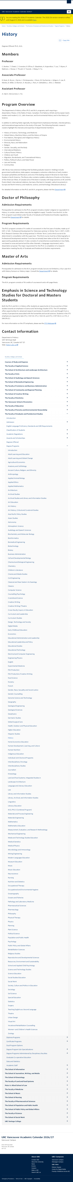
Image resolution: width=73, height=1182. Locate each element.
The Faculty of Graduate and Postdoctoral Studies (39, 26)
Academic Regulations (14, 434)
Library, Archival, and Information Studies (23, 798)
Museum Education (15, 862)
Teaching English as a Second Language (22, 1009)
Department (59, 190)
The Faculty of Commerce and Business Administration (26, 386)
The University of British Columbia (26, 4)
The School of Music (12, 1093)
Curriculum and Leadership (18, 614)
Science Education (14, 973)
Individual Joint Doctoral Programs (20, 758)
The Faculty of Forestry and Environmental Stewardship (26, 410)
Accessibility (37, 1178)
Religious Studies (14, 954)
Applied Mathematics (16, 486)
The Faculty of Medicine (14, 1089)
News (33, 1164)
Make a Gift (35, 1170)
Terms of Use (19, 1178)
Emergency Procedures (8, 1178)
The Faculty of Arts (12, 374)
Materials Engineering (16, 818)
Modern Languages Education (19, 858)
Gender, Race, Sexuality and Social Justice (23, 690)
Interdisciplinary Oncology (17, 762)
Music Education (14, 870)
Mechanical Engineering (16, 834)
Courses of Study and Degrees (16, 362)
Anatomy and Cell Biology (17, 466)
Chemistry (11, 566)
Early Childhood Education (17, 630)
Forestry (11, 682)
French (10, 686)
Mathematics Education (16, 826)
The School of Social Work (15, 1117)
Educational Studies (15, 646)
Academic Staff (12, 1065)
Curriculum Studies (15, 618)
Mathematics (13, 822)
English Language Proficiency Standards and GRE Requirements (29, 426)
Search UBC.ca (36, 1172)
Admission (10, 422)
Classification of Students (15, 430)
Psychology (12, 942)
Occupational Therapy (16, 886)
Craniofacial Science (15, 598)
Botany (10, 550)
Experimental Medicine (16, 666)
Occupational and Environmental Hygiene (23, 890)
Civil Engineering (14, 578)
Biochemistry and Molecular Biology (21, 534)
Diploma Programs (13, 1037)
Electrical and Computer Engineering (21, 654)
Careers (34, 1168)
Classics (11, 586)
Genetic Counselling (15, 694)
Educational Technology (16, 650)
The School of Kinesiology (15, 1077)
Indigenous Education (16, 754)
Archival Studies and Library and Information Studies (27, 498)
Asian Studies (13, 518)
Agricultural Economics (16, 462)
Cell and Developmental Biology (19, 558)
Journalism (12, 770)
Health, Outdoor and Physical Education (22, 726)
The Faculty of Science (13, 1113)
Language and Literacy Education (20, 786)
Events (34, 1166)
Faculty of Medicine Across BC (61, 1171)
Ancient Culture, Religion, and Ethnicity (22, 470)
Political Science (14, 934)
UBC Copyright (28, 1178)
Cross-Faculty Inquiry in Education (20, 610)
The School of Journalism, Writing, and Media (22, 1073)
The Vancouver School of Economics (18, 402)
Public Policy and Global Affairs (19, 946)
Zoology (11, 1033)
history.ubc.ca (11, 345)
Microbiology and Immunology (19, 850)
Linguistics (12, 802)
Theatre (11, 1013)
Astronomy (12, 522)
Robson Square (56, 1167)
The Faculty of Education (14, 406)
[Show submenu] (67, 413)
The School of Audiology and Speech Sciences (22, 378)
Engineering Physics (15, 658)
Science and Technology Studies (19, 969)
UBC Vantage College (13, 1121)
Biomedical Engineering (16, 542)
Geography (12, 702)
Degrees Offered (12, 442)
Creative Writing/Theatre (17, 606)
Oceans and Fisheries (15, 898)
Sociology (11, 989)
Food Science (12, 678)
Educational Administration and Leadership (23, 638)
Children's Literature (15, 570)
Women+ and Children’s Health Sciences (22, 1029)
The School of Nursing (13, 1097)
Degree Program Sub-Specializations (19, 1049)
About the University (37, 1162)
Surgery (11, 1005)
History (10, 738)
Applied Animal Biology (16, 478)
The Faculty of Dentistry (14, 398)
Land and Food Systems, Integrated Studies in (24, 778)
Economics (12, 634)
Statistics (11, 1001)
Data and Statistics (13, 1061)
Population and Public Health (18, 938)
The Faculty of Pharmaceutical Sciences (20, 1101)
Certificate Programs (13, 1041)
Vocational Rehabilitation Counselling (21, 1025)
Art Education (13, 502)
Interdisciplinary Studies (17, 766)
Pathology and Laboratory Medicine (21, 902)
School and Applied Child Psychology (21, 965)
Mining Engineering (15, 854)
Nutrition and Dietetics (16, 882)
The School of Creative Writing (16, 394)
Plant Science (13, 930)
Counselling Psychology (16, 594)
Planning (11, 926)
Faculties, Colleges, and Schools (15, 26)
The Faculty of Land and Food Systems (19, 1081)
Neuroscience (13, 874)
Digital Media (12, 626)
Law (9, 790)
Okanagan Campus (57, 1162)
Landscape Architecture (16, 782)
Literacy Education (14, 806)
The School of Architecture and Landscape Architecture (26, 370)
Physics (10, 922)
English (10, 662)
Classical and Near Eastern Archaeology (22, 582)
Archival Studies (14, 494)
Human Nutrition (14, 750)
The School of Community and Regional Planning (23, 390)
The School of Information (15, 1069)
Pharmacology (13, 910)
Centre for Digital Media (59, 1169)
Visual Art (11, 1021)
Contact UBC (35, 1160)
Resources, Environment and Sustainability (23, 961)
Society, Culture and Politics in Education (22, 985)
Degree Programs (59, 26)
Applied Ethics (13, 482)
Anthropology (13, 474)
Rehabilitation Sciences (16, 950)
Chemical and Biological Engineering (21, 562)
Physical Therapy (14, 918)
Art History (12, 506)
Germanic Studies (14, 718)
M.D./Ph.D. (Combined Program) (20, 810)
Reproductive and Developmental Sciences (23, 957)
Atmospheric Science (15, 526)
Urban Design (13, 1017)
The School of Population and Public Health (21, 1105)
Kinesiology (12, 774)
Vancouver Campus (57, 1160)
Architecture (12, 490)
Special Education (14, 997)
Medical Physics (14, 846)
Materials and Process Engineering (20, 814)
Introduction (11, 418)
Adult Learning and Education (18, 454)
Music (10, 866)
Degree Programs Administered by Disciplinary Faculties (26, 1053)
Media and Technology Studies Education (23, 838)
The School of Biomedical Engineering (19, 382)
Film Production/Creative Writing (20, 674)
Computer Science (14, 590)
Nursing (11, 878)
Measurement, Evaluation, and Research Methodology (27, 830)
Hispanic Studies (14, 734)
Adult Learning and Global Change (20, 458)
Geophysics (12, 714)
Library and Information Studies (19, 794)
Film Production (13, 670)
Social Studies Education (17, 977)
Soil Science (12, 993)
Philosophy (12, 914)
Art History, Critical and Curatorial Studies (23, 510)
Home (3, 26)
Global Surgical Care (15, 722)
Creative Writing (14, 602)
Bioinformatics (13, 538)
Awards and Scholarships (15, 438)
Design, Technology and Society (19, 622)
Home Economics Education (18, 742)
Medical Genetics (14, 842)
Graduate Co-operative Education (18, 1057)
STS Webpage (49, 323)
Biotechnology (13, 546)
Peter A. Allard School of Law (16, 1085)
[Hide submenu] (67, 361)
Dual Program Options (14, 1045)
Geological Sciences (15, 710)
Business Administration (17, 554)
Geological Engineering (16, 706)
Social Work (12, 981)
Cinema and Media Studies (17, 574)
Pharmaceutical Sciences (17, 906)
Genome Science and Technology (20, 698)
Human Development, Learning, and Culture (24, 746)
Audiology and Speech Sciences (19, 530)
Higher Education (14, 730)
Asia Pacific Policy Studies (17, 514)
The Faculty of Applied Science (16, 366)
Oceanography (13, 894)
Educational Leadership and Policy (20, 642)
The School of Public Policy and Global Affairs (22, 1109)
